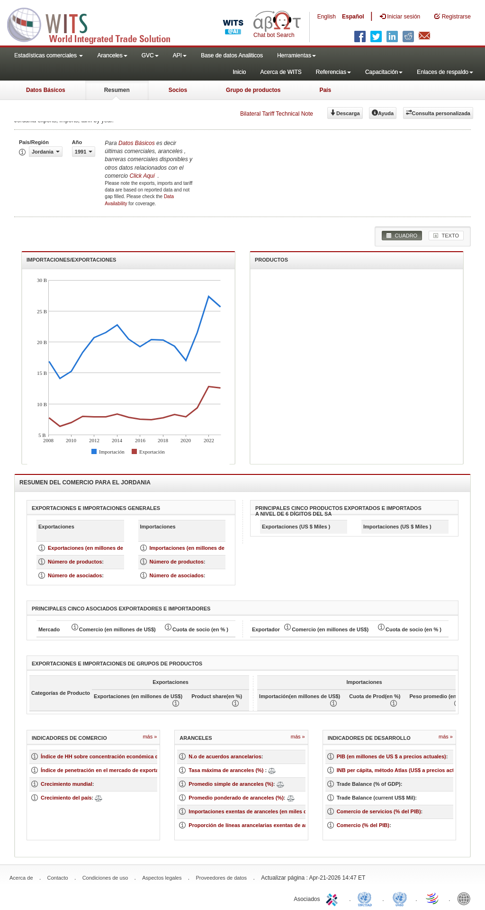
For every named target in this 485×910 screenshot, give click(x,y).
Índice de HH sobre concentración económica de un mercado (116, 756)
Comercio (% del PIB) (363, 825)
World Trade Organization (432, 898)
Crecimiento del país (66, 798)
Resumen (117, 90)
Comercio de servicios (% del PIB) (379, 811)
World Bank (466, 898)
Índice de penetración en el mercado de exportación (105, 770)
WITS (94, 23)
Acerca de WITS (280, 72)
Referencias (333, 72)
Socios (178, 90)
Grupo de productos (253, 90)
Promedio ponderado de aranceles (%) (236, 798)
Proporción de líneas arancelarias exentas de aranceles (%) (262, 825)
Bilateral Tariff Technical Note (276, 113)
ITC (333, 898)
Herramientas (296, 55)
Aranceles (112, 55)
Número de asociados (75, 575)
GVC (150, 55)
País (325, 90)
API (180, 55)
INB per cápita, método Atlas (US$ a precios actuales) (403, 770)
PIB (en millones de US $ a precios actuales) (391, 756)
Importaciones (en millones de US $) (195, 548)
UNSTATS (399, 898)
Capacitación (384, 72)
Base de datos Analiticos (232, 55)
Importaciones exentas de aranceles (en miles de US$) (256, 811)
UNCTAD (366, 898)
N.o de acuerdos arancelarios (225, 756)
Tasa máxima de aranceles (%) (227, 770)
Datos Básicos (45, 90)
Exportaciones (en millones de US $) (93, 548)
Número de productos (75, 561)
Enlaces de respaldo (445, 72)
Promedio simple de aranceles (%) (231, 784)
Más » (150, 736)
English (326, 16)
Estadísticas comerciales (48, 55)
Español (353, 16)
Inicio (239, 72)
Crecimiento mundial (66, 784)
